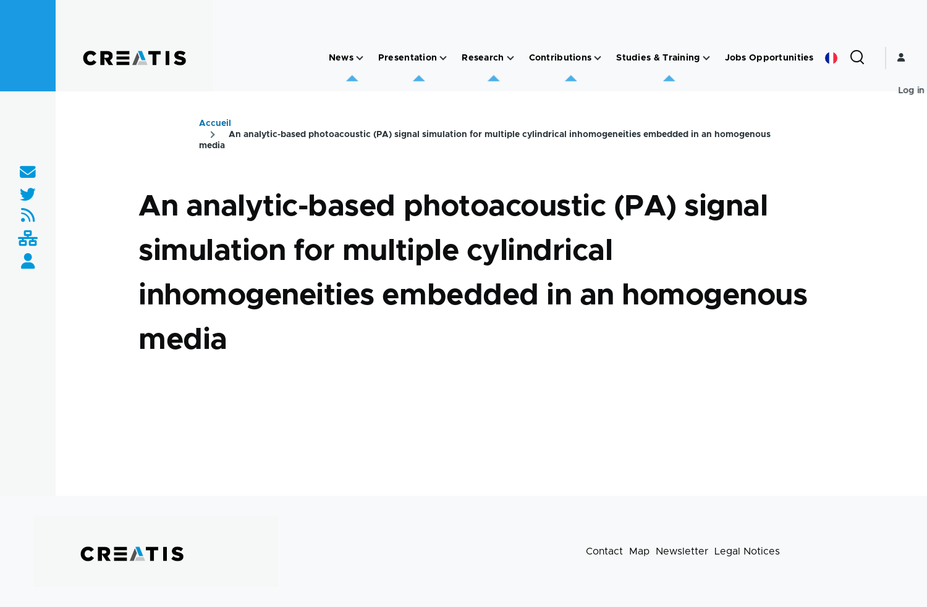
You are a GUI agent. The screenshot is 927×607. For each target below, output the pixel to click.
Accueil (215, 123)
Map (639, 551)
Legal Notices (747, 551)
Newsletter (682, 551)
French (831, 58)
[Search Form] (857, 58)
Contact (604, 551)
